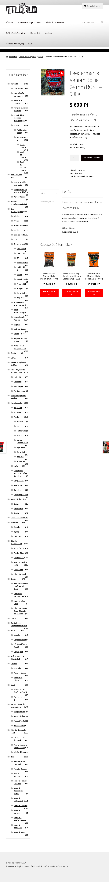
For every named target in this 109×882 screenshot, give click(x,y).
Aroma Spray (19, 225)
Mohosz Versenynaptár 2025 (19, 43)
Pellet (16, 333)
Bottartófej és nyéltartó (20, 183)
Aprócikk (14, 84)
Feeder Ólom (19, 553)
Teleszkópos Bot (21, 494)
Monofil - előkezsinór (19, 799)
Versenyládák (19, 725)
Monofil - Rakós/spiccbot (20, 819)
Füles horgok (23, 146)
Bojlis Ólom (19, 548)
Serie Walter (22, 293)
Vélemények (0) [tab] (47, 201)
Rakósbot (18, 485)
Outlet (13, 618)
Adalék (17, 216)
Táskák (14, 663)
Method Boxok (20, 329)
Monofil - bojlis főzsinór (20, 782)
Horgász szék (19, 711)
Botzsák (17, 668)
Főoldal (9, 22)
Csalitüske (18, 88)
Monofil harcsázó (18, 826)
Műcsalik (14, 522)
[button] (62, 73)
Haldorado (21, 431)
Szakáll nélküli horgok (23, 166)
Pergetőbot (19, 480)
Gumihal (17, 527)
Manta (19, 435)
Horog (16, 125)
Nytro (19, 447)
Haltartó (17, 377)
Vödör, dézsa (19, 752)
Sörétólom (18, 569)
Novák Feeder (22, 279)
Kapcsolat (35, 33)
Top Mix (20, 298)
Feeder (16, 417)
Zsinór (13, 757)
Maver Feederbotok (22, 441)
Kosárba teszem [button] (49, 293)
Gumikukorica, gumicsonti (20, 303)
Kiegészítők (16, 499)
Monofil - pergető (17, 811)
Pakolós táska (20, 673)
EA (18, 258)
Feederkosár (19, 557)
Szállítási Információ (16, 33)
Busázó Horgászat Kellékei (19, 202)
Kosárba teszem (92, 157)
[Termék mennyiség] (74, 158)
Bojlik (40, 56)
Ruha (13, 630)
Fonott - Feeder (20, 769)
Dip (15, 239)
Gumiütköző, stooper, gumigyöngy (19, 118)
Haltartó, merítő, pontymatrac (18, 371)
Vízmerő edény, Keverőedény (20, 746)
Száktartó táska (18, 678)
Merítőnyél (18, 386)
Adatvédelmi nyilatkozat (29, 22)
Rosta (16, 513)
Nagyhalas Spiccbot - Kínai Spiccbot (20, 473)
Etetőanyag (19, 244)
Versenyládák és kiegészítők (18, 705)
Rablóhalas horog (22, 131)
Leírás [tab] (42, 193)
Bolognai (17, 412)
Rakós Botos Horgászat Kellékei (19, 624)
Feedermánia (82, 176)
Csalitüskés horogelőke (19, 94)
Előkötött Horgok (18, 101)
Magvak (17, 324)
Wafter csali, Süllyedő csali (20, 347)
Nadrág (17, 635)
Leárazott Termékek (19, 518)
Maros (19, 274)
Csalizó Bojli (19, 235)
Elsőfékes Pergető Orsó (19, 595)
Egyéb (13, 353)
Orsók (13, 579)
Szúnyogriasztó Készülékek (17, 657)
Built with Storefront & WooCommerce (49, 866)
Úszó (13, 685)
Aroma (16, 221)
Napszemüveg (20, 639)
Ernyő (13, 357)
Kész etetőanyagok (20, 311)
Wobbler (17, 536)
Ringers (20, 288)
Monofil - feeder (20, 805)
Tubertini (21, 461)
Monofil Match (20, 832)
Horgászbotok (17, 403)
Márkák (48, 33)
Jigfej (16, 531)
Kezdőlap (13, 56)
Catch (19, 253)
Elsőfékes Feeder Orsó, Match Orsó (21, 586)
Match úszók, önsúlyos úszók (20, 690)
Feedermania (22, 262)
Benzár (20, 421)
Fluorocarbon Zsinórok (19, 762)
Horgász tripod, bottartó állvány (21, 191)
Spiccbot (17, 490)
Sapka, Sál (18, 651)
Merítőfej (18, 381)
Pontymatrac (19, 391)
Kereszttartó (19, 197)
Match (16, 466)
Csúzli (16, 504)
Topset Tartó (19, 721)
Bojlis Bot (18, 407)
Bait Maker (21, 248)
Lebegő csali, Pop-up (19, 318)
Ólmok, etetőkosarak (16, 542)
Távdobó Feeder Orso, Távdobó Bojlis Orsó (20, 611)
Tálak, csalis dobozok (19, 738)
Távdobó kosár (20, 574)
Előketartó (18, 508)
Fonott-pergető (17, 774)
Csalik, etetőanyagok (27, 56)
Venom (92, 176)
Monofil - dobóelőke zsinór (18, 791)
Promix (20, 284)
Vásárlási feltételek (55, 22)
